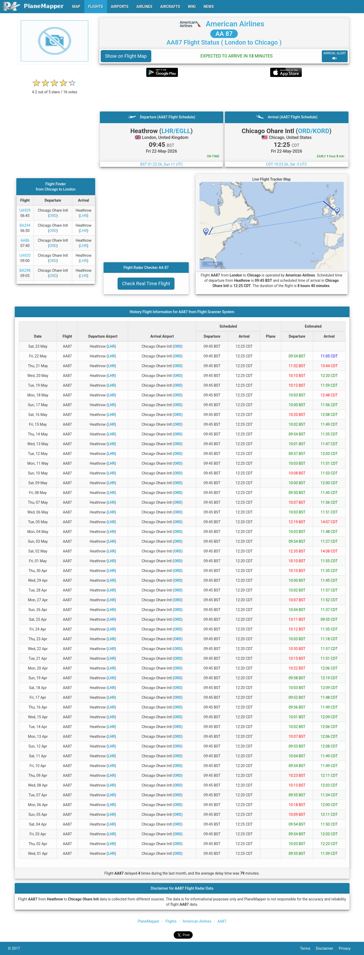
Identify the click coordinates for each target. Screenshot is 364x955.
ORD (52, 216)
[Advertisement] (224, 94)
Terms (308, 948)
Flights (171, 921)
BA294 (25, 225)
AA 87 (223, 33)
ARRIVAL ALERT (334, 56)
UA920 (25, 255)
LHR (83, 216)
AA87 (221, 921)
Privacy (347, 948)
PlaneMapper (148, 921)
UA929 (25, 210)
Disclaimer (327, 948)
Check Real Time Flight (146, 283)
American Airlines (235, 24)
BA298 (25, 270)
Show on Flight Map (126, 56)
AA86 (25, 240)
